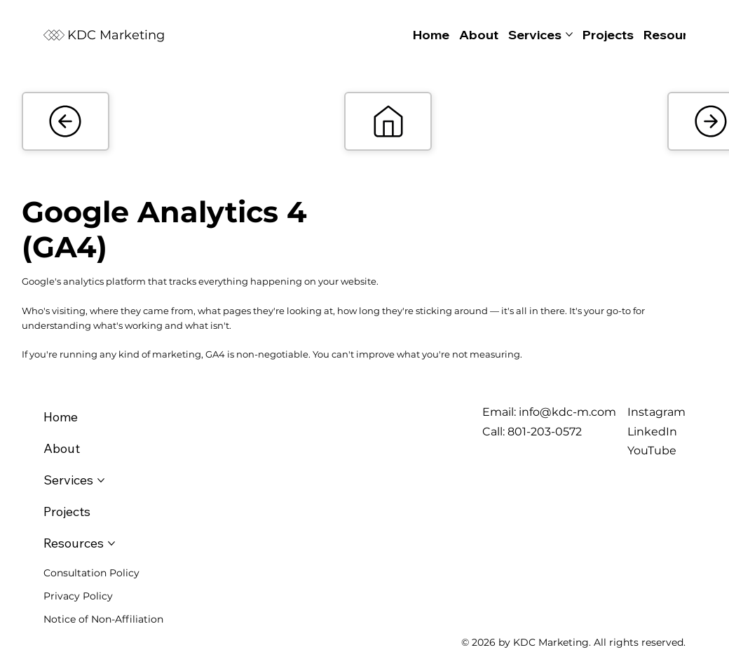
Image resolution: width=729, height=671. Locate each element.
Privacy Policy (78, 596)
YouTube (651, 450)
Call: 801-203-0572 (532, 431)
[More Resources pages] (111, 543)
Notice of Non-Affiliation (103, 619)
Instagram (656, 412)
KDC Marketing (116, 35)
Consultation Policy (91, 573)
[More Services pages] (569, 34)
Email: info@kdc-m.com (549, 412)
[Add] (65, 121)
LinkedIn (652, 431)
